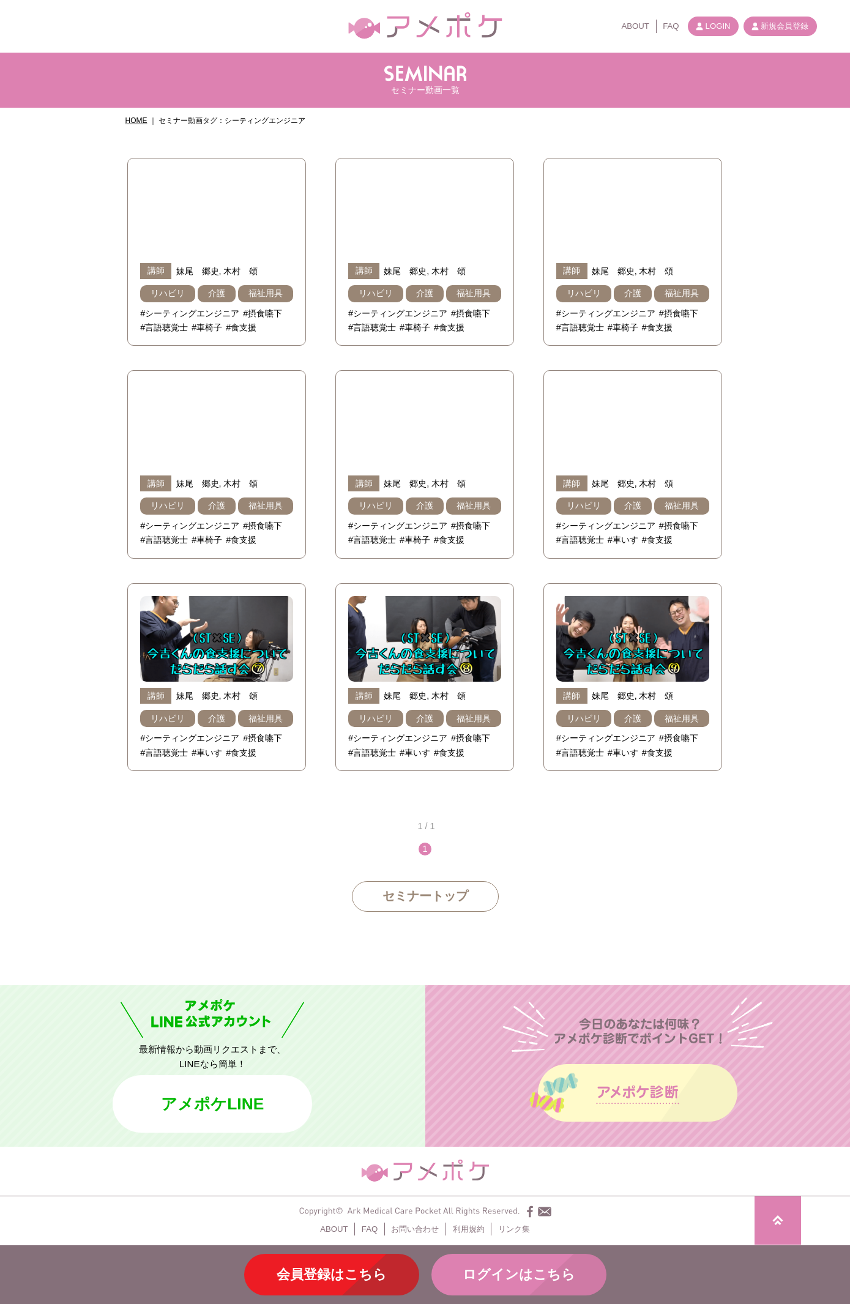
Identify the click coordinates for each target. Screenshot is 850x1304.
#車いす (623, 540)
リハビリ (168, 293)
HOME (136, 120)
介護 (216, 293)
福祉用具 (265, 293)
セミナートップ (425, 896)
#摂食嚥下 (262, 313)
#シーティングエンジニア (189, 313)
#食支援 (241, 327)
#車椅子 (207, 327)
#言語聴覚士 (164, 327)
